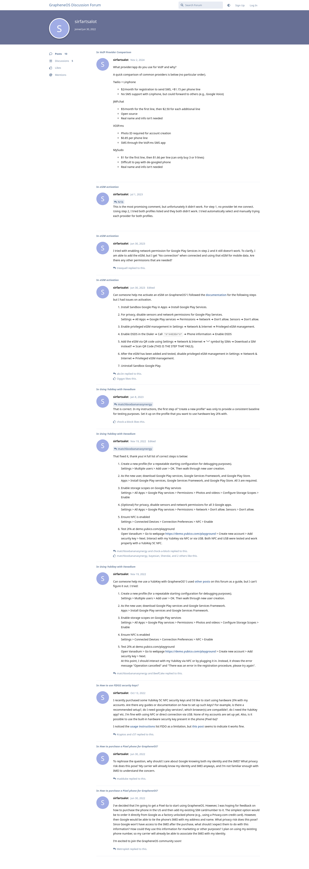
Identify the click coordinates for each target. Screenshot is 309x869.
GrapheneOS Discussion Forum (75, 5)
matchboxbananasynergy (135, 404)
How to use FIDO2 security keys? (119, 685)
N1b (120, 202)
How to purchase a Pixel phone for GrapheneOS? (129, 746)
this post (198, 726)
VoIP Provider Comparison (115, 52)
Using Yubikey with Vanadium (117, 389)
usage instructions (142, 726)
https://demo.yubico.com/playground (190, 533)
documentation (216, 295)
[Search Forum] (201, 5)
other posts (202, 581)
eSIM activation (109, 187)
